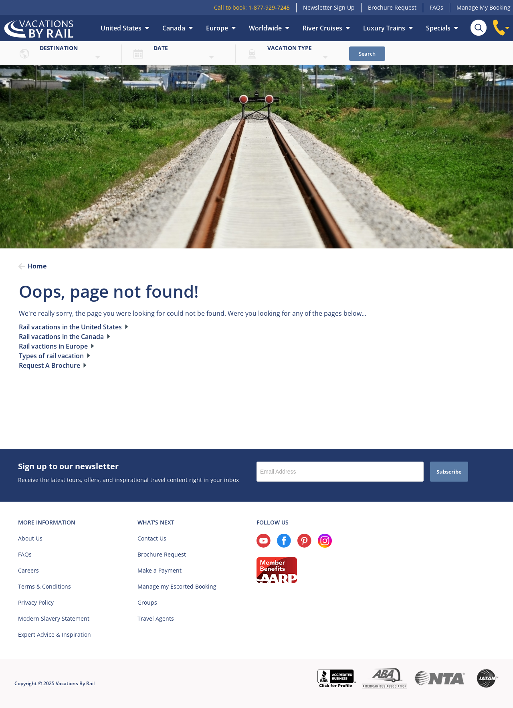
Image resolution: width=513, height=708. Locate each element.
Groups (147, 602)
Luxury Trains (384, 28)
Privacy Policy (36, 602)
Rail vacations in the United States (70, 327)
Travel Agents (155, 618)
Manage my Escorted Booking (176, 586)
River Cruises (322, 28)
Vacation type (289, 48)
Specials (438, 28)
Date (160, 48)
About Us (30, 538)
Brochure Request (392, 7)
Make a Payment (159, 570)
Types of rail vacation (51, 355)
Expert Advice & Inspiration (54, 634)
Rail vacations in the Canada (61, 336)
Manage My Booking (483, 7)
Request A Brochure (49, 365)
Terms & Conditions (44, 586)
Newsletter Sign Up (329, 7)
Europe (217, 28)
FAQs (436, 7)
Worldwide (265, 28)
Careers (28, 570)
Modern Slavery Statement (53, 618)
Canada (173, 28)
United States (121, 28)
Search (367, 53)
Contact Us (151, 538)
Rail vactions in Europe (53, 346)
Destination (59, 48)
